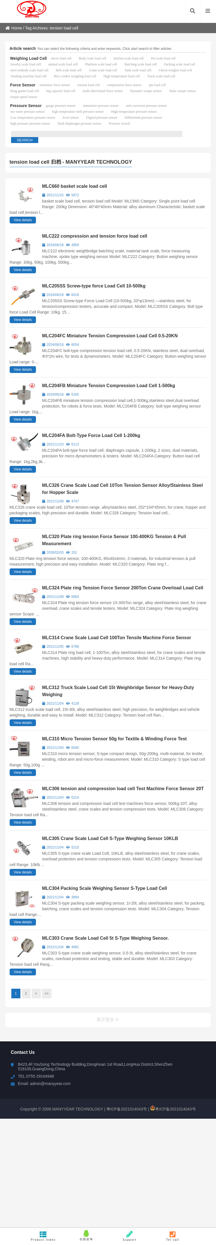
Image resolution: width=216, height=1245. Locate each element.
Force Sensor (22, 85)
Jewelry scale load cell (25, 64)
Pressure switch (119, 123)
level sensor (71, 118)
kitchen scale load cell (129, 58)
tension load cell (88, 85)
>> (47, 993)
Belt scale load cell (69, 70)
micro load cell (61, 58)
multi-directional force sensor (103, 91)
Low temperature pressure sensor (32, 118)
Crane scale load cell (103, 70)
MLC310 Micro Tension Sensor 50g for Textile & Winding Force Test (114, 738)
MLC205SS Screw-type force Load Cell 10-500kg (94, 285)
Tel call (172, 1236)
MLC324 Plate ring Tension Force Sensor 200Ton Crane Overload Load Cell (122, 587)
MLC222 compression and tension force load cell (94, 236)
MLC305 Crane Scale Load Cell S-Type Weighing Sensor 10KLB (110, 838)
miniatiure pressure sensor (101, 106)
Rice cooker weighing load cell (75, 76)
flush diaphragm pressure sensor (80, 123)
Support (129, 1236)
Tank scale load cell (138, 70)
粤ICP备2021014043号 (126, 1109)
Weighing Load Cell (28, 58)
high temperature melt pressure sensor (78, 112)
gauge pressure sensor (61, 106)
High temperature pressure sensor (134, 112)
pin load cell (157, 85)
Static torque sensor (182, 91)
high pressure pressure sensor (30, 123)
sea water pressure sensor (27, 112)
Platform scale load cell (101, 64)
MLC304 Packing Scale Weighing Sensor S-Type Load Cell (104, 888)
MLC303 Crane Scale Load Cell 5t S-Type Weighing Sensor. (105, 938)
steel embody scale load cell (29, 70)
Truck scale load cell (161, 76)
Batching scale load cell (140, 64)
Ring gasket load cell (24, 91)
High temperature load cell (121, 76)
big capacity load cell (60, 91)
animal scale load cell (63, 64)
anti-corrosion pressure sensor (146, 106)
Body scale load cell (92, 58)
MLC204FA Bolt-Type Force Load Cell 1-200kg (91, 435)
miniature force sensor (55, 85)
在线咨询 (86, 1235)
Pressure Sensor (26, 105)
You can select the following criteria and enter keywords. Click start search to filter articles (104, 49)
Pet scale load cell (163, 58)
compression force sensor (124, 85)
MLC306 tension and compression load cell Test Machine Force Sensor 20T (123, 788)
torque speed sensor (23, 97)
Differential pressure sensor (143, 118)
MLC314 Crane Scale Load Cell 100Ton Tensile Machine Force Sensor (116, 637)
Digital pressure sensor (101, 118)
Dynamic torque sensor (146, 91)
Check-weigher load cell (175, 70)
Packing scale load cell (179, 64)
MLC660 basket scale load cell (74, 186)
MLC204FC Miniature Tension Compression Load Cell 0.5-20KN (110, 335)
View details (23, 220)
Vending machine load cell (28, 76)
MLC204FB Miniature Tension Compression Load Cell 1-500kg (108, 385)
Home (13, 28)
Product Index (43, 1236)
